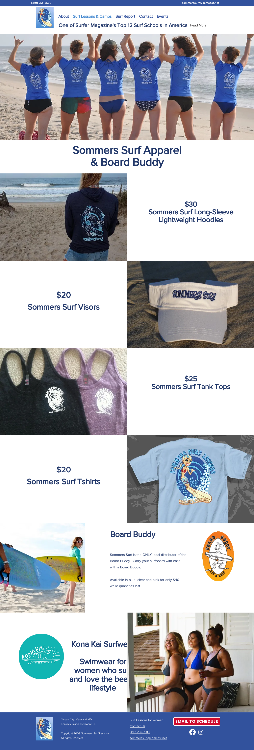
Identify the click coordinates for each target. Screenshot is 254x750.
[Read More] (198, 25)
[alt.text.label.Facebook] (192, 732)
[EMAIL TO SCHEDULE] (196, 721)
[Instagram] (201, 732)
